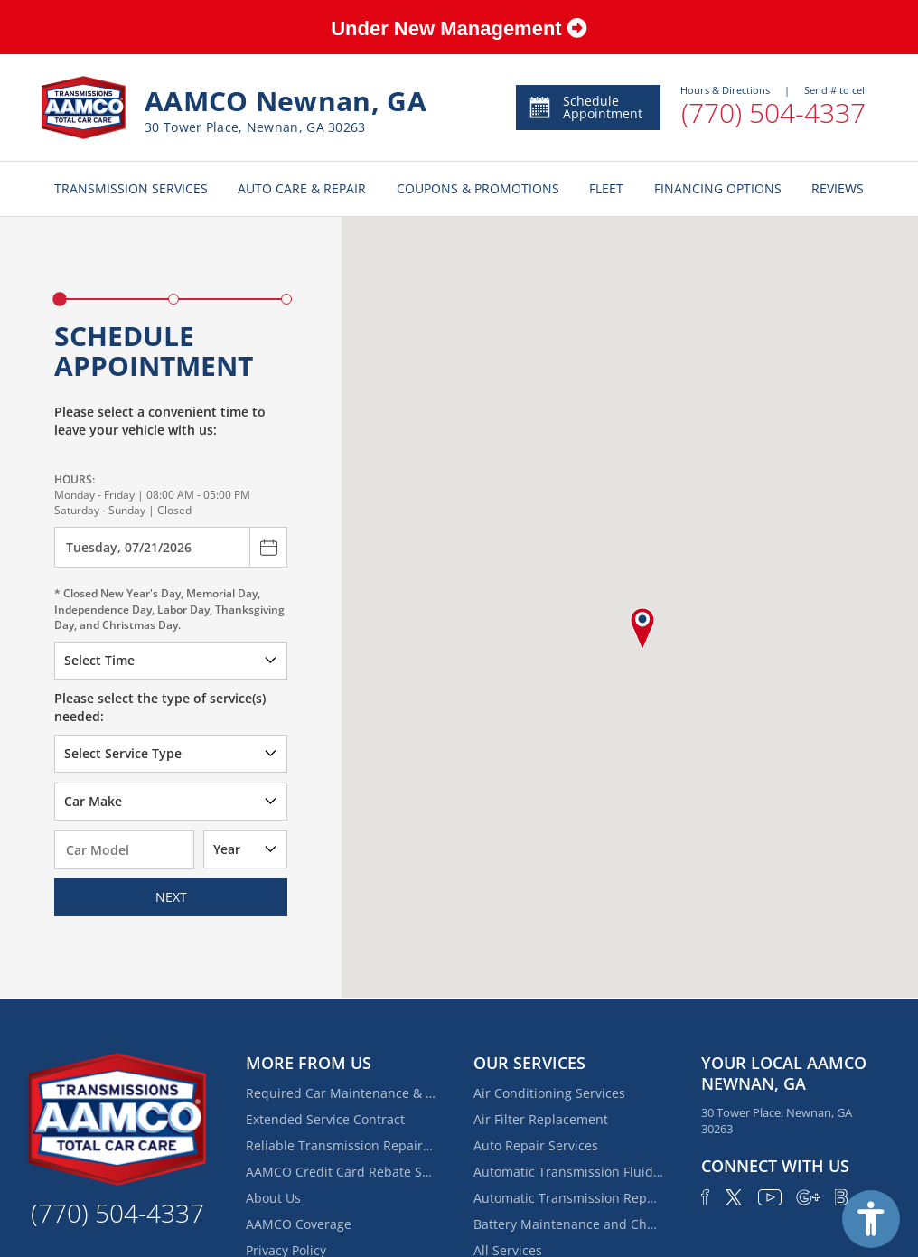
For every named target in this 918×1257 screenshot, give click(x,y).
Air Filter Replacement (540, 1119)
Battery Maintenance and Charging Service (568, 1224)
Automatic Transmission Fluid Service (568, 1171)
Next (171, 896)
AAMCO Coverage (298, 1224)
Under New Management (459, 28)
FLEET (606, 188)
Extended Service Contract (325, 1119)
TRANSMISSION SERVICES (131, 188)
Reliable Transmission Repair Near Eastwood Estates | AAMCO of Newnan (341, 1145)
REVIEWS (837, 188)
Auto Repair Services (535, 1145)
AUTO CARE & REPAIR (302, 188)
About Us (273, 1197)
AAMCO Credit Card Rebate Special (341, 1171)
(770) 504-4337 (773, 112)
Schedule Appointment (585, 107)
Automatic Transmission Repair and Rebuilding (568, 1197)
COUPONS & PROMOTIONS (478, 188)
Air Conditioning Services (549, 1093)
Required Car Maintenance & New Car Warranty (341, 1093)
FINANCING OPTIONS (718, 188)
